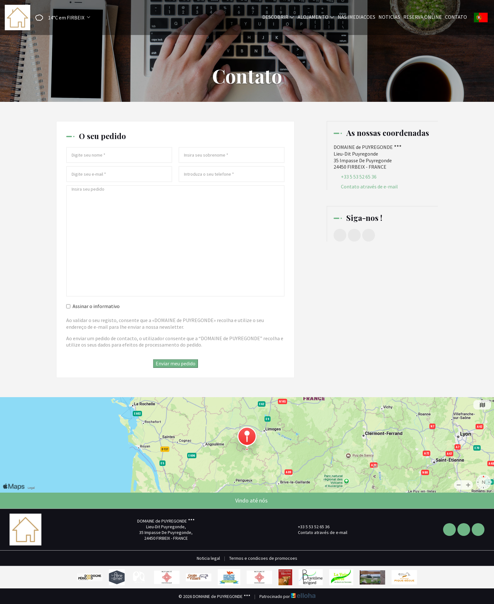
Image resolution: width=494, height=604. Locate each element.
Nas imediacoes (356, 17)
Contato (456, 17)
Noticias (389, 17)
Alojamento (316, 17)
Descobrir (278, 17)
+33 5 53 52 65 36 (310, 527)
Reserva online (422, 17)
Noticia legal (208, 558)
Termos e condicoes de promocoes (263, 558)
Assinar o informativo (93, 306)
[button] (60, 18)
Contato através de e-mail (369, 186)
